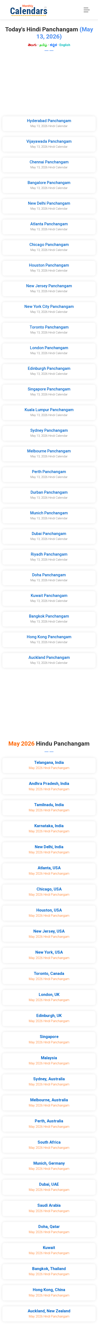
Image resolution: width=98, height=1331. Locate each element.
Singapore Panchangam (49, 389)
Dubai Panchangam (49, 533)
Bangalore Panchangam (49, 182)
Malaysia (49, 1057)
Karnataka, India (49, 825)
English (64, 45)
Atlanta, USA (49, 867)
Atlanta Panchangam (49, 224)
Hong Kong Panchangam (49, 636)
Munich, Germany (49, 1163)
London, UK (49, 994)
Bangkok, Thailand (49, 1268)
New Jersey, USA (49, 931)
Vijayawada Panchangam (49, 141)
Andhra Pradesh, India (49, 783)
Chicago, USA (49, 889)
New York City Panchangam (49, 306)
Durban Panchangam (49, 492)
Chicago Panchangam (49, 244)
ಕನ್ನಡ (53, 45)
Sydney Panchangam (49, 430)
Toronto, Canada (49, 973)
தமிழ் (43, 45)
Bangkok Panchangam (49, 616)
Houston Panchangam (49, 265)
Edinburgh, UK (49, 1015)
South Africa (49, 1142)
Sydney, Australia (49, 1079)
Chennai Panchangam (49, 162)
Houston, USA (49, 910)
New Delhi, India (49, 846)
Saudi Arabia (49, 1205)
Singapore (49, 1036)
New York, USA (49, 952)
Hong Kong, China (49, 1289)
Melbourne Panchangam (49, 451)
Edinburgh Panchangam (49, 368)
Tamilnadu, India (49, 804)
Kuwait (49, 1247)
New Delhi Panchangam (49, 203)
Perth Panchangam (49, 471)
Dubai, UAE (49, 1184)
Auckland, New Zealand (49, 1311)
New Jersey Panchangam (49, 285)
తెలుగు (32, 45)
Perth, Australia (49, 1121)
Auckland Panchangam (49, 657)
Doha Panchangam (49, 574)
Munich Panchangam (49, 513)
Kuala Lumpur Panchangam (49, 409)
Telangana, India (49, 762)
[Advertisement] (49, 84)
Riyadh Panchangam (49, 554)
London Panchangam (49, 347)
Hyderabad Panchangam (49, 120)
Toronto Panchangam (49, 327)
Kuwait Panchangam (49, 595)
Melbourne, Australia (49, 1100)
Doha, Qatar (49, 1226)
